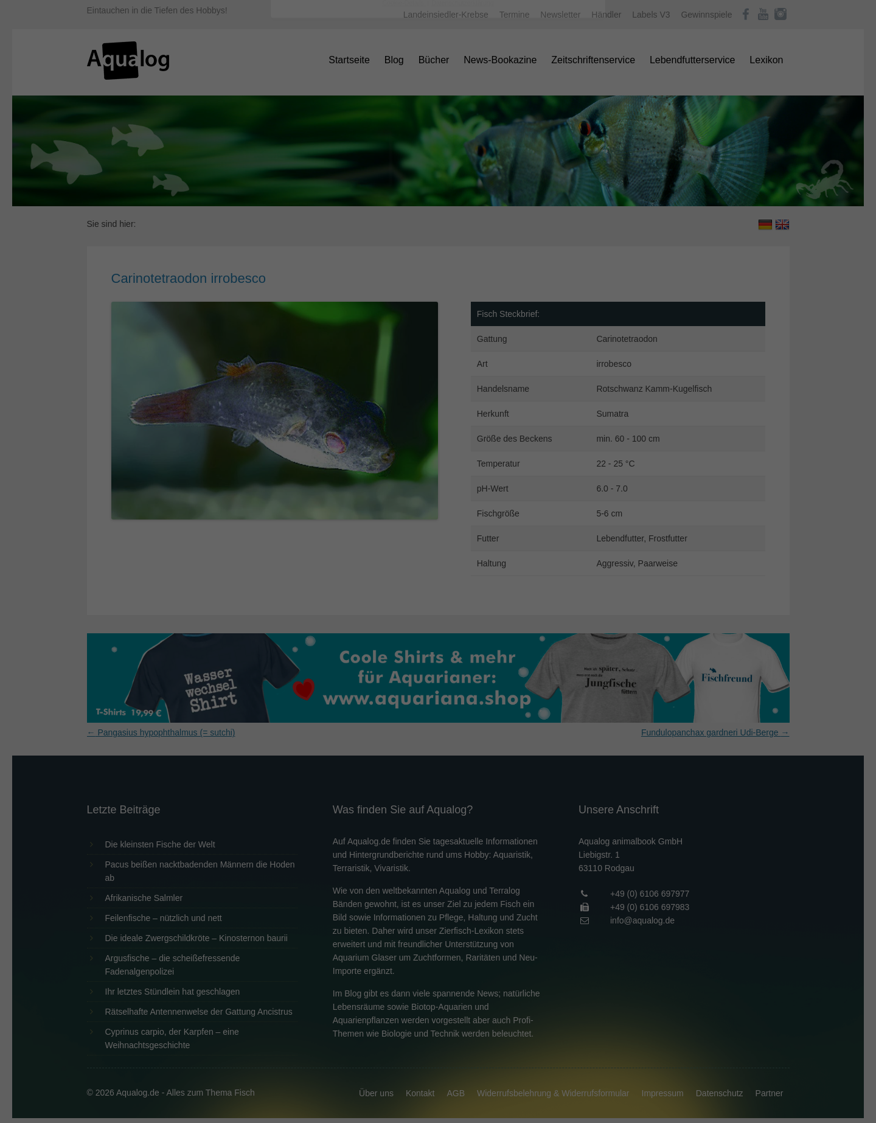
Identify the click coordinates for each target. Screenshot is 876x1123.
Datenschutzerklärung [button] (462, 337)
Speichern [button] (438, 274)
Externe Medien (550, 195)
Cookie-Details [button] (404, 337)
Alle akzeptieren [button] (438, 238)
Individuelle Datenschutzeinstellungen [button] (438, 310)
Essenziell (307, 195)
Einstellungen (305, 167)
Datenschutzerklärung (361, 156)
